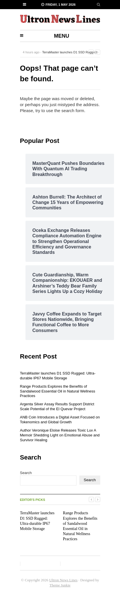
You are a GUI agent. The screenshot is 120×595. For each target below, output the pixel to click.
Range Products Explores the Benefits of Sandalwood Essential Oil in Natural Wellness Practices (57, 391)
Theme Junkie (60, 585)
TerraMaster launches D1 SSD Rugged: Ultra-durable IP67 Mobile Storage (58, 375)
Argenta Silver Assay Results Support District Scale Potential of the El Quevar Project (57, 406)
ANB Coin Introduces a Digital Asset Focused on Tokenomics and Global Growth (60, 419)
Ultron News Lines (63, 580)
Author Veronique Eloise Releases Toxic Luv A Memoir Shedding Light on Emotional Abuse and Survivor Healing (60, 435)
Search (26, 473)
